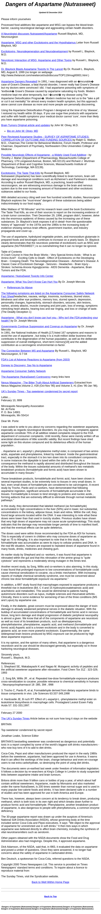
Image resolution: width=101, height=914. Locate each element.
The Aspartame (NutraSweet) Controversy (26, 376)
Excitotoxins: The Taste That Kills (20, 173)
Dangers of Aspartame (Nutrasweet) (50, 4)
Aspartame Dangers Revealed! (19, 81)
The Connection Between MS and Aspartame (27, 350)
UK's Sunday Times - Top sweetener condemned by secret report (39, 391)
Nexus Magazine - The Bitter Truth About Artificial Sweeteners (37, 382)
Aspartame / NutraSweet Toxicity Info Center (27, 276)
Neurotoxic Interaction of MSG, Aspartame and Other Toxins (36, 60)
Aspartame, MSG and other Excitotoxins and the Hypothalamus (38, 42)
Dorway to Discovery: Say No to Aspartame (26, 365)
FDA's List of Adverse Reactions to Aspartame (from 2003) (35, 359)
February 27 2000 (11, 712)
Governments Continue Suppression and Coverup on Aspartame (39, 326)
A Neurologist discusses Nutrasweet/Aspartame (29, 33)
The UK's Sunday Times (15, 718)
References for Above (20, 287)
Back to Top (50, 896)
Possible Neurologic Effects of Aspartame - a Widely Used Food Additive (43, 154)
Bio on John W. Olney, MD (22, 131)
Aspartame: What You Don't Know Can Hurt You (29, 281)
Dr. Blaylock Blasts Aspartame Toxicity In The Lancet (32, 69)
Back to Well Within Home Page (50, 882)
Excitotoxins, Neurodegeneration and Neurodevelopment (34, 51)
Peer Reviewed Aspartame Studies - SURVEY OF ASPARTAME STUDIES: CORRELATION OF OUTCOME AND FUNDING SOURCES (45, 138)
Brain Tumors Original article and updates (25, 125)
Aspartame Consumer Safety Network (23, 371)
